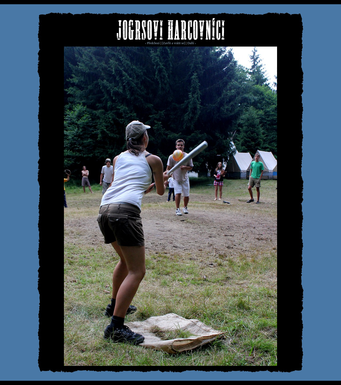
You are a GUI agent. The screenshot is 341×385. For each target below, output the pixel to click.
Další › (191, 43)
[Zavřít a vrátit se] (173, 43)
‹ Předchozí (152, 43)
